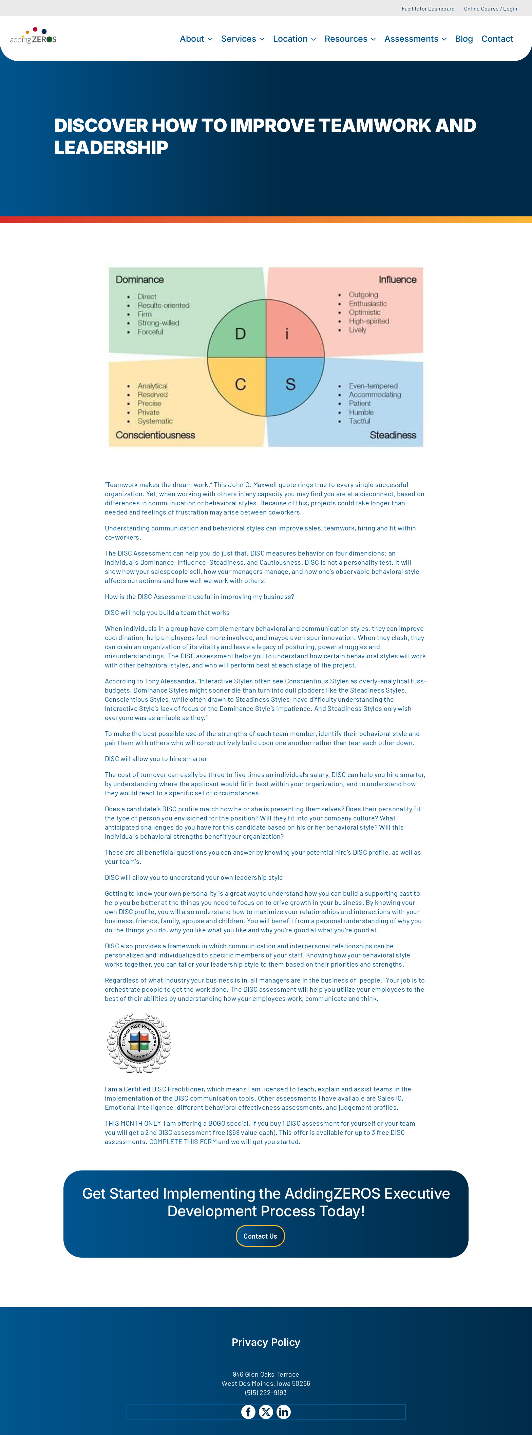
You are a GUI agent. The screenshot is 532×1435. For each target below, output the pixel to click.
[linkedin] (284, 1412)
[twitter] (266, 1412)
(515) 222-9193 (266, 1392)
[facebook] (248, 1412)
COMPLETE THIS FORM (183, 1141)
